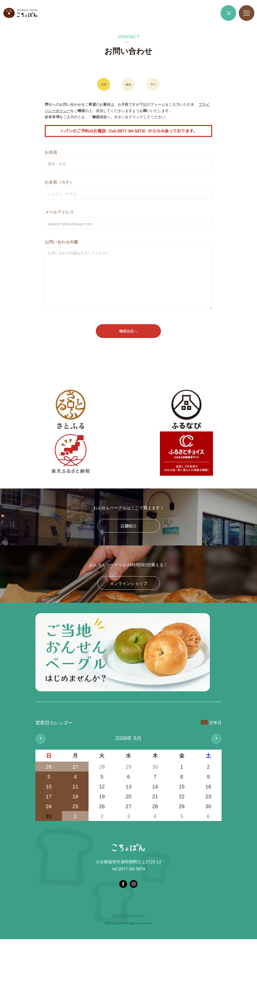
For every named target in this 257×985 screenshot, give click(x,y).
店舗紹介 (128, 526)
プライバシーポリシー (128, 915)
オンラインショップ (128, 583)
